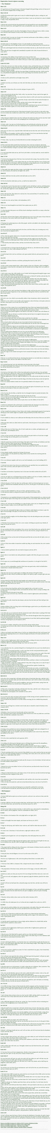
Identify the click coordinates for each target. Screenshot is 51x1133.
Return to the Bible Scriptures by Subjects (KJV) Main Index (15, 1124)
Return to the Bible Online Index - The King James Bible (14, 1126)
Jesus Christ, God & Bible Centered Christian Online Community (16, 1127)
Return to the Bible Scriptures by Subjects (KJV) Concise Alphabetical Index (19, 1123)
